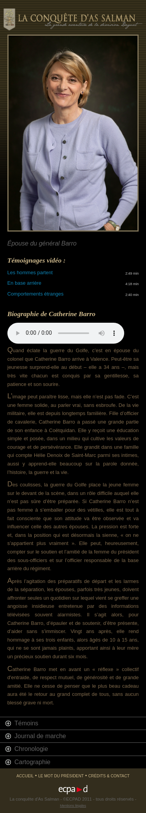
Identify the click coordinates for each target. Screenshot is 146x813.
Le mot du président (61, 776)
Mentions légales (73, 806)
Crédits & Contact (109, 776)
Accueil (24, 776)
